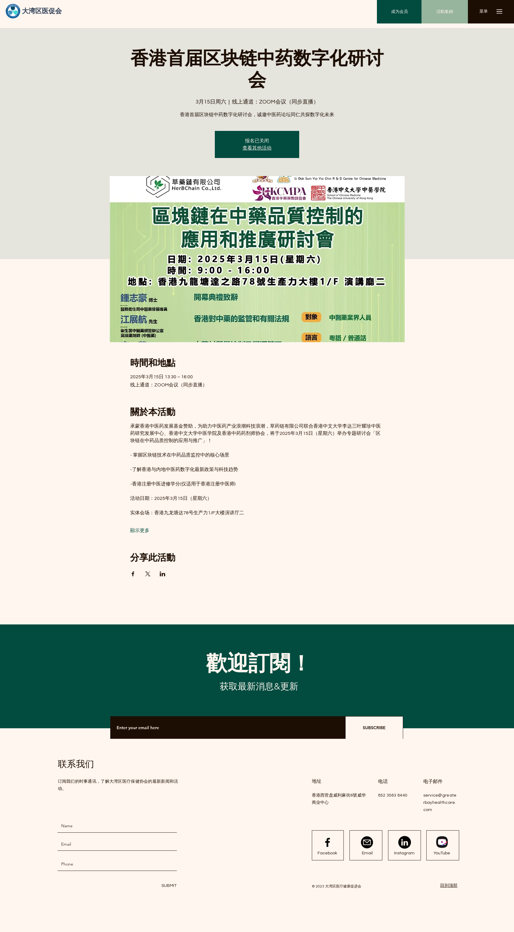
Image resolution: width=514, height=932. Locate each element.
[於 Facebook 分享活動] (133, 573)
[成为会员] (399, 11)
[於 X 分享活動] (148, 573)
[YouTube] (442, 853)
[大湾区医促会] (42, 11)
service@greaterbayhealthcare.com (440, 802)
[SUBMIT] (168, 886)
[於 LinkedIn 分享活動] (162, 573)
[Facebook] (327, 853)
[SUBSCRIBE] (374, 727)
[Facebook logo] (327, 842)
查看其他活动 (257, 148)
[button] (483, 11)
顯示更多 (139, 530)
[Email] (367, 853)
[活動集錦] (445, 11)
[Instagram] (404, 853)
